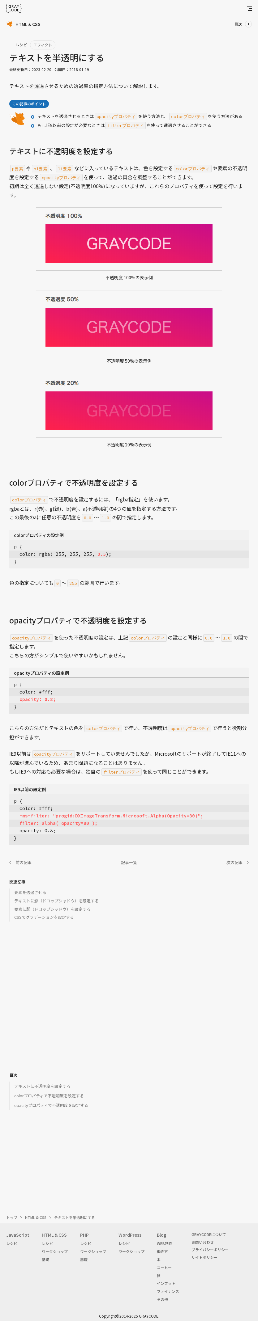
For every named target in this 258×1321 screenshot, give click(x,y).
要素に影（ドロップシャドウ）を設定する (52, 909)
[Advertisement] (129, 1001)
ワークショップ (55, 1251)
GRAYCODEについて (208, 1234)
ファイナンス (168, 1291)
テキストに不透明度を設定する (42, 1086)
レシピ (11, 1243)
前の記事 (23, 862)
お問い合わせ (202, 1242)
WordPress (129, 1235)
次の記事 (234, 862)
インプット (166, 1283)
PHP (84, 1235)
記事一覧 (129, 862)
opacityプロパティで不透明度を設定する (51, 1105)
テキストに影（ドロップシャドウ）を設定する (56, 901)
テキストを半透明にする (74, 1217)
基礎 (45, 1259)
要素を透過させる (30, 892)
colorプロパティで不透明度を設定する (49, 1096)
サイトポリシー (204, 1257)
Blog (161, 1235)
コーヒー (164, 1267)
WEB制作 (164, 1243)
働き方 (162, 1251)
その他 (162, 1299)
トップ (11, 1217)
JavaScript (17, 1235)
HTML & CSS (35, 1217)
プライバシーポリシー (210, 1249)
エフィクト (42, 44)
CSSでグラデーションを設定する (44, 917)
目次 (238, 24)
